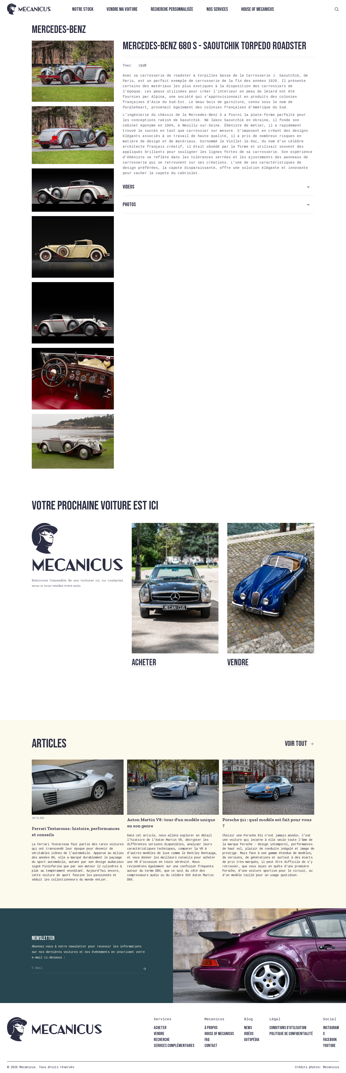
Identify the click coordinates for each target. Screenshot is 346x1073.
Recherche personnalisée (172, 9)
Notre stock (82, 9)
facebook (330, 1039)
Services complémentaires (174, 1045)
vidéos (249, 1033)
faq (207, 1039)
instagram (331, 1027)
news (248, 1027)
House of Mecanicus (257, 9)
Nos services (217, 9)
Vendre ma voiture (122, 9)
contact (211, 1045)
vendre (159, 1033)
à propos (211, 1027)
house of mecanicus (219, 1033)
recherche (162, 1039)
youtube (329, 1045)
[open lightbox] (73, 71)
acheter (160, 1027)
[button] (218, 187)
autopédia (251, 1039)
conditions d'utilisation (287, 1027)
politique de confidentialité (291, 1033)
